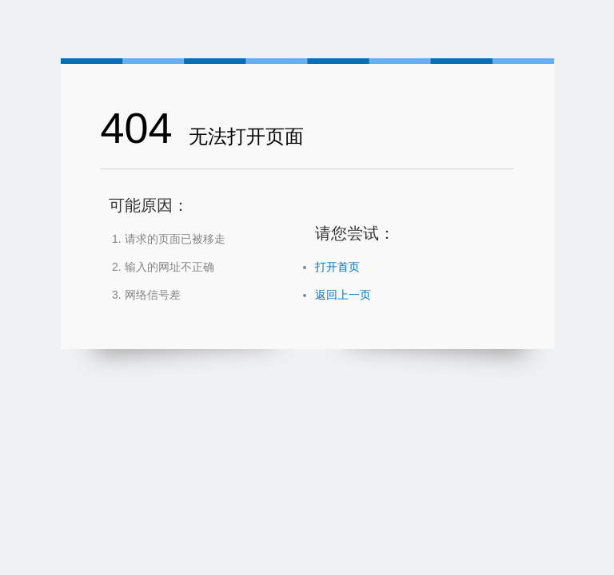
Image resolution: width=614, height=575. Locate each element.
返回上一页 (343, 294)
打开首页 (337, 266)
